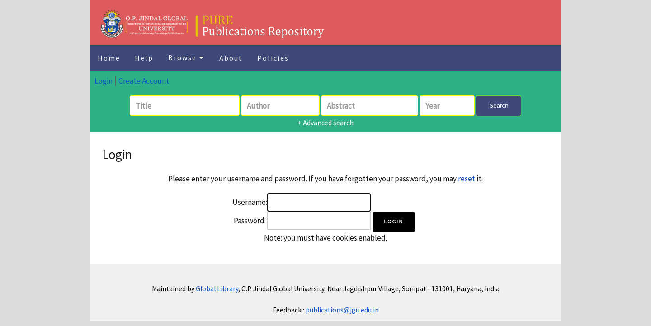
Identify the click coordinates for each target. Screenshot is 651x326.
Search (498, 105)
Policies (273, 57)
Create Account (143, 81)
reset (466, 179)
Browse (186, 57)
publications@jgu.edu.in (342, 310)
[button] (394, 222)
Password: (250, 221)
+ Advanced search (325, 122)
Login (103, 81)
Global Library (217, 288)
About (231, 57)
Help (144, 57)
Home (109, 57)
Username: (249, 202)
